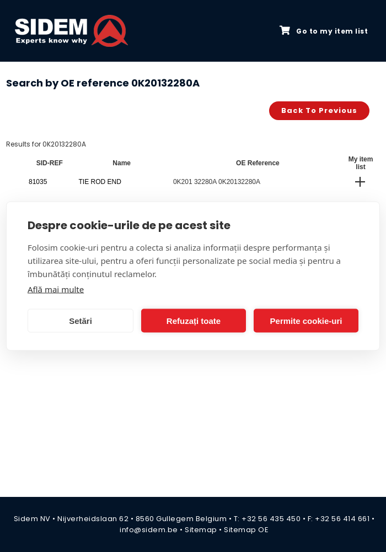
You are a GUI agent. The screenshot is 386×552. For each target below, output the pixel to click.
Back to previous (319, 110)
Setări (80, 320)
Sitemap (201, 529)
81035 (38, 182)
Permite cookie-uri (306, 320)
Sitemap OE (246, 529)
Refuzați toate (194, 320)
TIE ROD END (100, 182)
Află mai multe (56, 289)
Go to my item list (324, 31)
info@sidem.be (149, 529)
